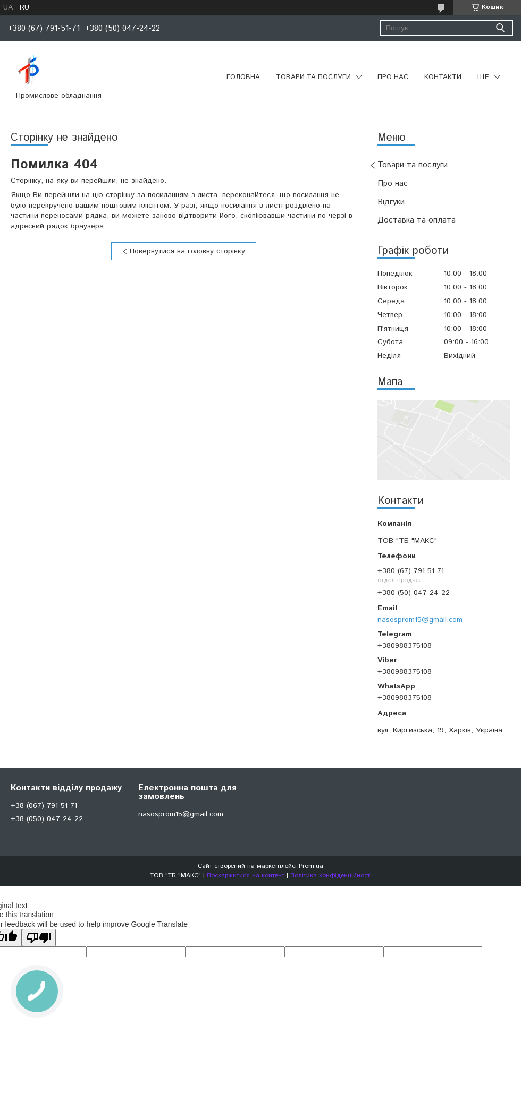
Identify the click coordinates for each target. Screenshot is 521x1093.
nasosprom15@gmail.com (420, 619)
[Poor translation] (39, 937)
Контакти (442, 77)
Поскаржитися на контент (245, 875)
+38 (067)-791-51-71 (44, 805)
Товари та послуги (313, 77)
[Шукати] (500, 28)
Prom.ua (311, 865)
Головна (243, 77)
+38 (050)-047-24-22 (47, 819)
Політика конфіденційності (331, 875)
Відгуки (391, 202)
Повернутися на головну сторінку (187, 251)
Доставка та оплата (416, 220)
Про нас (392, 77)
